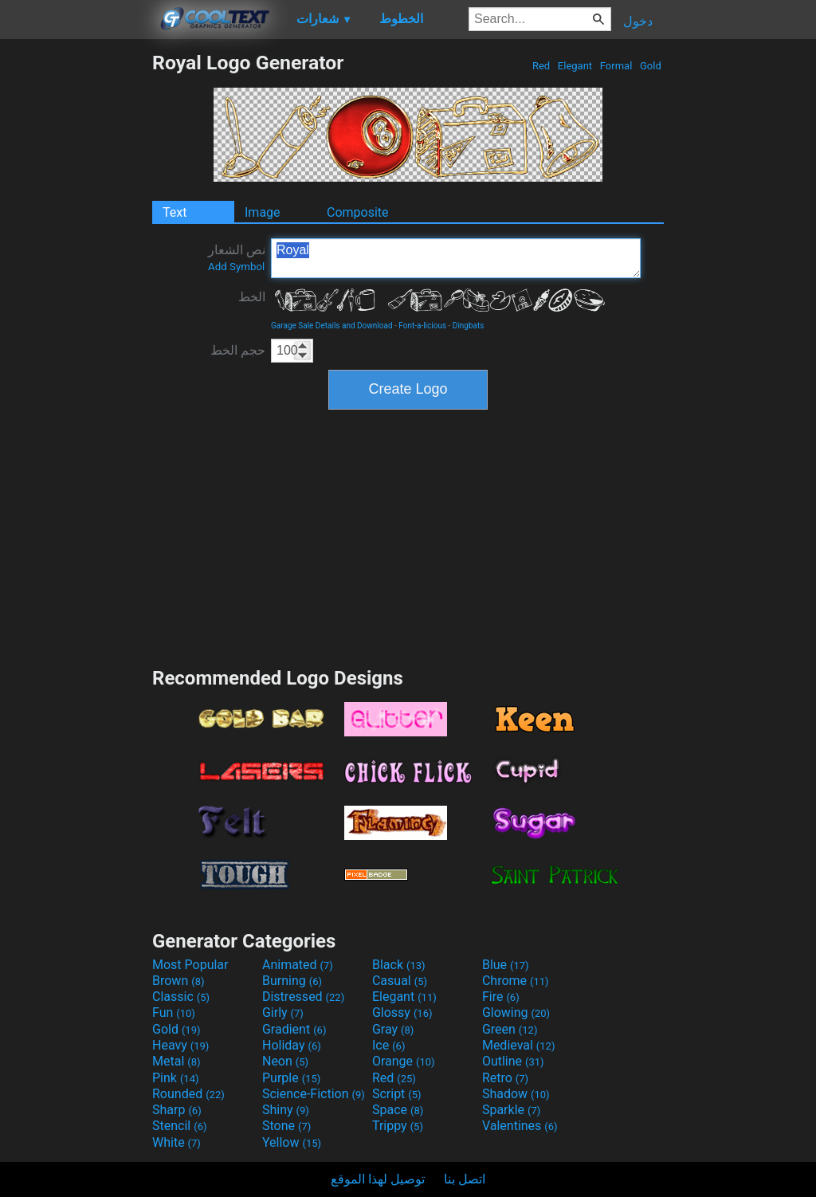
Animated (297, 964)
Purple (291, 1077)
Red (541, 66)
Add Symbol (236, 267)
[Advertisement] (75, 290)
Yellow (291, 1142)
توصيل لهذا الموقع (378, 1179)
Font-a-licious (422, 325)
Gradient (294, 1029)
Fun (173, 1012)
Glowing (516, 1012)
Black (399, 964)
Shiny (285, 1109)
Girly (283, 1012)
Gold (651, 66)
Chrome (515, 980)
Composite (358, 212)
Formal (616, 66)
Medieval (518, 1045)
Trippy (397, 1125)
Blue (505, 964)
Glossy (402, 1012)
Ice (388, 1045)
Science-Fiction (313, 1093)
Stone (286, 1125)
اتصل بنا (464, 1179)
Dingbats (468, 325)
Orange (403, 1061)
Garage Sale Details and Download (332, 325)
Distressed (303, 996)
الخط (251, 296)
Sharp (177, 1109)
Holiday (291, 1045)
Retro (505, 1077)
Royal (456, 258)
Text (174, 212)
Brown (178, 980)
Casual (399, 980)
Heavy (180, 1045)
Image (262, 212)
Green (510, 1029)
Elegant (575, 66)
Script (397, 1093)
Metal (176, 1061)
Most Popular (190, 964)
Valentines (520, 1125)
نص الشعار (236, 257)
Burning (292, 980)
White (176, 1142)
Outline (513, 1061)
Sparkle (511, 1109)
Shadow (516, 1093)
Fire (501, 996)
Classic (181, 996)
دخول (638, 21)
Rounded (188, 1093)
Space (397, 1109)
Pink (175, 1077)
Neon (285, 1061)
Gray (393, 1029)
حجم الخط (237, 350)
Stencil (179, 1125)
